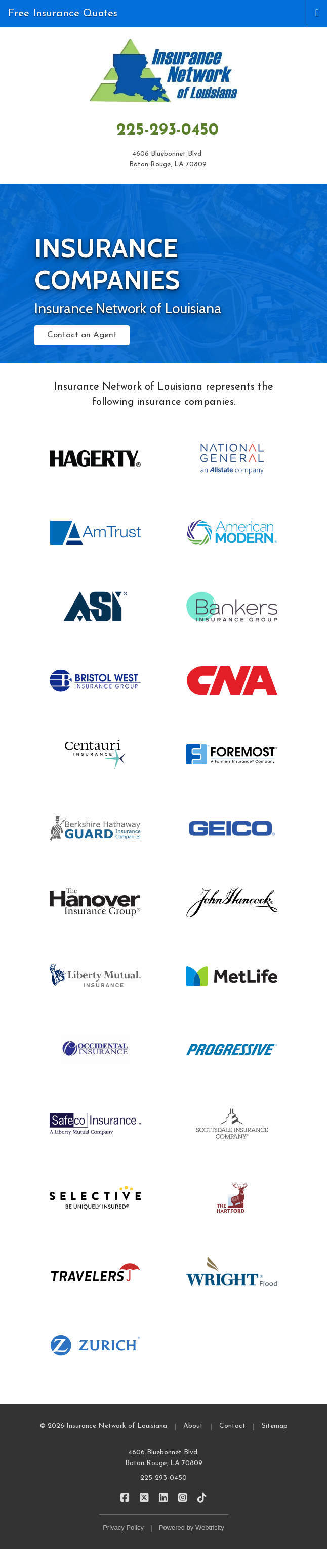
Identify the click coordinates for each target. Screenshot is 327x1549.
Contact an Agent (82, 335)
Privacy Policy (123, 1527)
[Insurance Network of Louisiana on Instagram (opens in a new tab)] (183, 1497)
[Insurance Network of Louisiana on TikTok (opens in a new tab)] (202, 1497)
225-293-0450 (167, 130)
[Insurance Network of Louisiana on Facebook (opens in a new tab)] (125, 1497)
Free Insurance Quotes (62, 13)
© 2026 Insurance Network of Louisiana (103, 1426)
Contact (232, 1426)
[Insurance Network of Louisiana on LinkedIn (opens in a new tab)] (163, 1497)
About (193, 1426)
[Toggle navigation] (317, 12)
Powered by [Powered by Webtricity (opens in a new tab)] (191, 1527)
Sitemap (275, 1426)
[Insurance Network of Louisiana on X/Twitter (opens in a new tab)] (144, 1497)
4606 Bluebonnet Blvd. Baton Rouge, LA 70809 (163, 1458)
